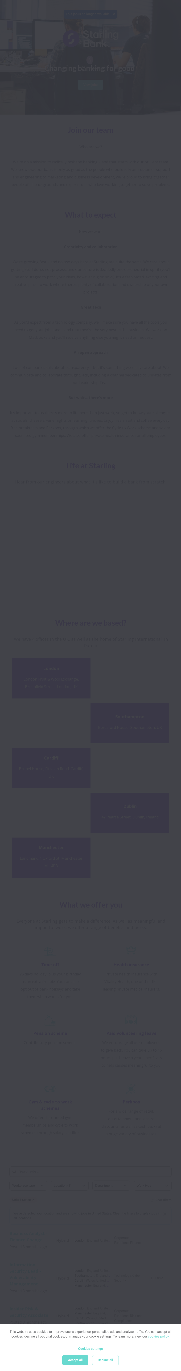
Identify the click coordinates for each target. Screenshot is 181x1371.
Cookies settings (90, 1349)
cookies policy (158, 1336)
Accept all (75, 1360)
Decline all (105, 1360)
